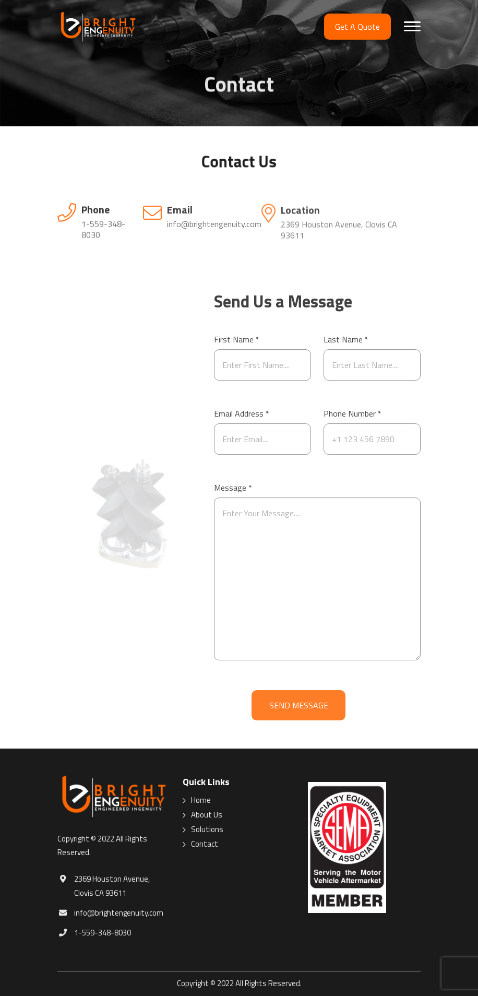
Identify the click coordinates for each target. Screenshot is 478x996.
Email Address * (241, 419)
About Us (206, 815)
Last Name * (346, 345)
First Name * (236, 345)
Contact (204, 844)
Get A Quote (357, 26)
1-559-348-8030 (103, 230)
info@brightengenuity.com (214, 224)
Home (201, 800)
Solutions (207, 829)
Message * (233, 493)
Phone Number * (352, 419)
